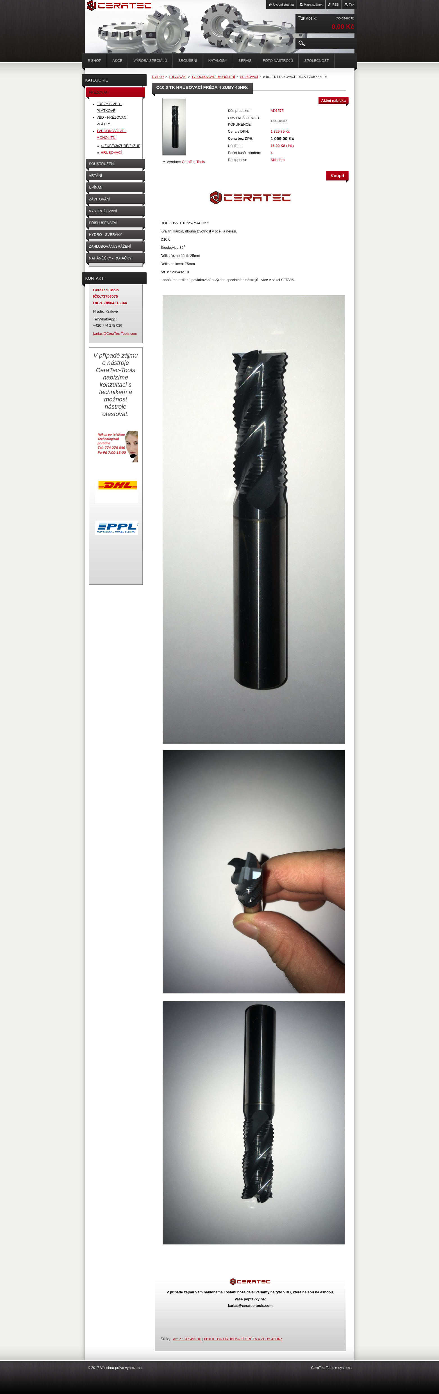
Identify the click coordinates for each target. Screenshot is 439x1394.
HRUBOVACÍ (249, 76)
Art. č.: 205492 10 (187, 1339)
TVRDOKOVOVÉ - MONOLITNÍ (213, 76)
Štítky (165, 1339)
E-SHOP (158, 76)
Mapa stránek (313, 4)
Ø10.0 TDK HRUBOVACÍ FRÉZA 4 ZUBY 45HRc (243, 1339)
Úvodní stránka (283, 4)
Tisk (351, 4)
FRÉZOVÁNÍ (177, 76)
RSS (336, 4)
